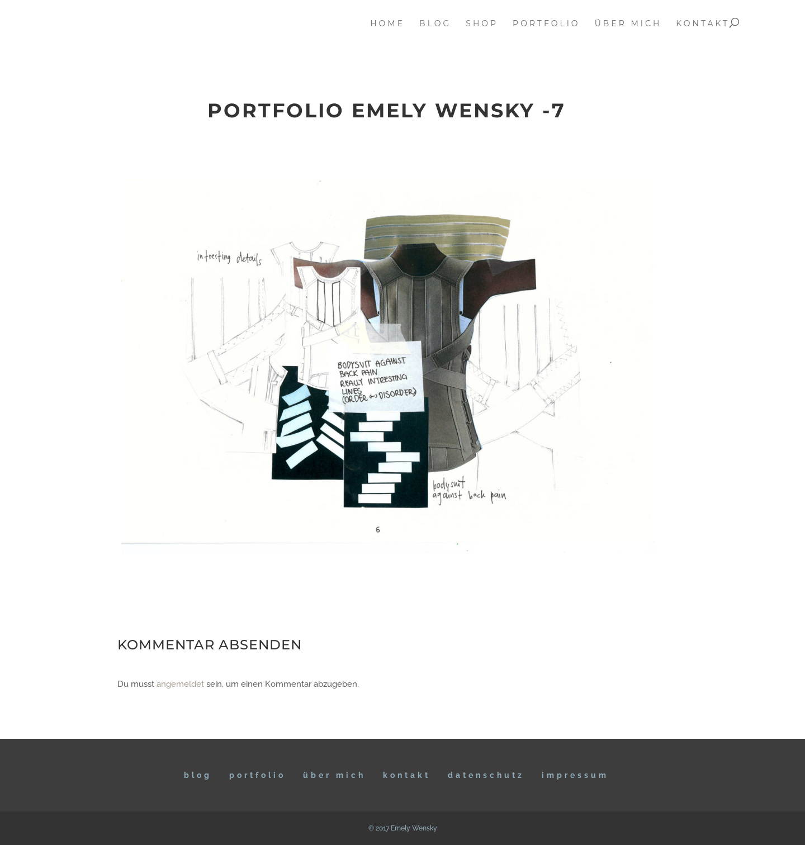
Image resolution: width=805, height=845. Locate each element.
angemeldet (180, 684)
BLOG (198, 775)
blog (435, 24)
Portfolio (257, 775)
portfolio (546, 24)
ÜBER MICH (334, 775)
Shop (482, 24)
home (387, 24)
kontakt (703, 24)
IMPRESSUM (575, 775)
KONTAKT (406, 775)
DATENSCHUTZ (486, 775)
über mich (628, 24)
